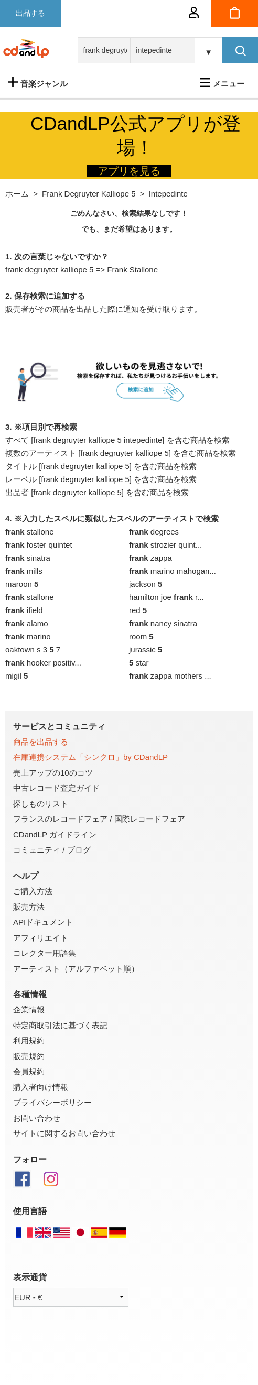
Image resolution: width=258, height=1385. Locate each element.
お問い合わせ (36, 1118)
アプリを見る (129, 171)
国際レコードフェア (149, 818)
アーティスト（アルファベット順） (76, 968)
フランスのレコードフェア (60, 818)
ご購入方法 (32, 891)
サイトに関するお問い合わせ (64, 1133)
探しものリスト (40, 803)
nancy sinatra (163, 623)
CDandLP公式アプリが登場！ (135, 135)
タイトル (21, 466)
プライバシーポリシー (52, 1102)
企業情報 (29, 1009)
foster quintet (38, 544)
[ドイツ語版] (117, 1235)
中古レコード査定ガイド (56, 787)
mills (23, 570)
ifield (24, 610)
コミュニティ (36, 849)
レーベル (21, 479)
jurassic (145, 649)
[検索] (240, 50)
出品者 (17, 492)
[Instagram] (56, 1185)
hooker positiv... (43, 662)
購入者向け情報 (40, 1087)
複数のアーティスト (40, 453)
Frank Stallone (132, 269)
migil (16, 675)
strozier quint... (165, 544)
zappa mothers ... (170, 675)
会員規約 (29, 1071)
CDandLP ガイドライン (54, 834)
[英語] (43, 1235)
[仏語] (24, 1235)
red (138, 610)
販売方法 (29, 906)
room (141, 636)
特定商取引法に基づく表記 (60, 1025)
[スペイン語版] (99, 1235)
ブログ (79, 849)
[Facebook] (27, 1185)
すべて (17, 439)
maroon (21, 584)
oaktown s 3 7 (32, 649)
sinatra (27, 557)
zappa (150, 557)
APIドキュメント (43, 922)
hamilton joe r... (166, 597)
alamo (26, 623)
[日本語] (80, 1235)
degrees (154, 531)
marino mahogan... (172, 570)
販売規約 (29, 1056)
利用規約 (29, 1040)
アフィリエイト (40, 937)
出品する (30, 13)
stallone (29, 531)
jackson (145, 584)
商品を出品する (40, 741)
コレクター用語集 (44, 952)
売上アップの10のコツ (53, 772)
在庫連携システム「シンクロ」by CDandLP (90, 757)
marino (28, 636)
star (139, 662)
